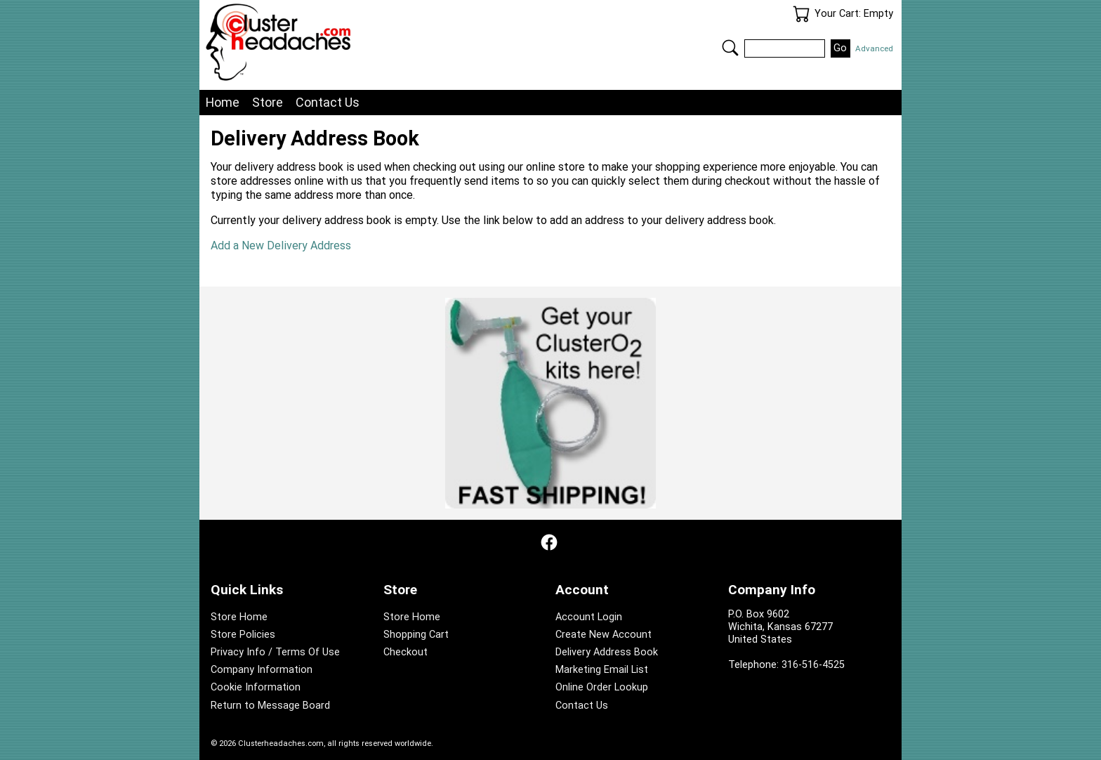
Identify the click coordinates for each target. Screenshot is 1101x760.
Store (267, 102)
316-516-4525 (813, 665)
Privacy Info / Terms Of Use (275, 652)
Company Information (261, 670)
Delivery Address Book (606, 652)
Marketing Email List (601, 670)
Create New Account (603, 635)
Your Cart (801, 14)
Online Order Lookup (601, 687)
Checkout (405, 652)
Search (730, 48)
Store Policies (243, 635)
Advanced (874, 48)
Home (222, 102)
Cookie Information (256, 687)
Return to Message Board (270, 706)
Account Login (588, 617)
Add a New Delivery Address (281, 245)
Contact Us (328, 102)
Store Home (239, 617)
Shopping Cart (416, 635)
